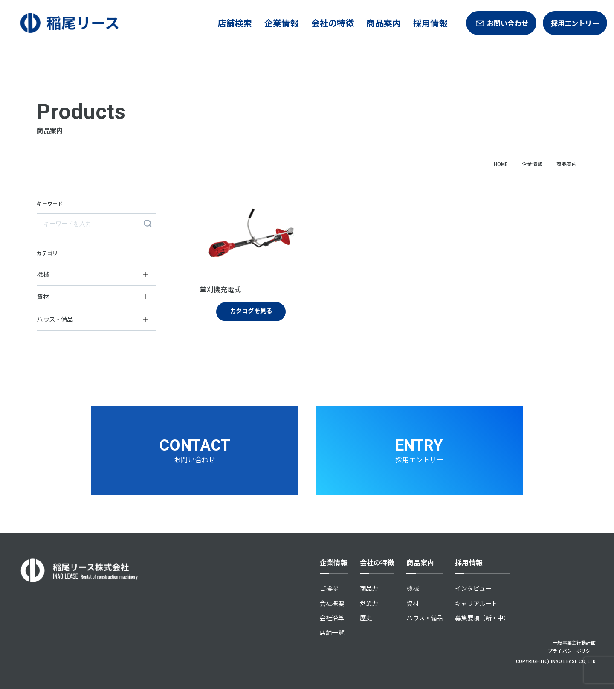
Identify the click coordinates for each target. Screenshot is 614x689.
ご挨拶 (329, 588)
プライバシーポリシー (572, 650)
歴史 (366, 617)
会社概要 (332, 603)
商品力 (369, 588)
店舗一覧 (332, 632)
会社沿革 (332, 617)
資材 (412, 603)
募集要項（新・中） (482, 617)
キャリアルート (476, 603)
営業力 (369, 603)
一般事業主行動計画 (574, 642)
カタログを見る (251, 310)
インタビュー (473, 588)
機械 (412, 588)
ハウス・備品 (424, 617)
